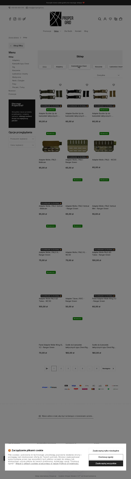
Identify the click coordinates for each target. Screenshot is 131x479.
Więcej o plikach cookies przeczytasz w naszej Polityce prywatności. (47, 463)
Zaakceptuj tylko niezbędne (106, 451)
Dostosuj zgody (106, 457)
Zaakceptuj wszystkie (105, 463)
